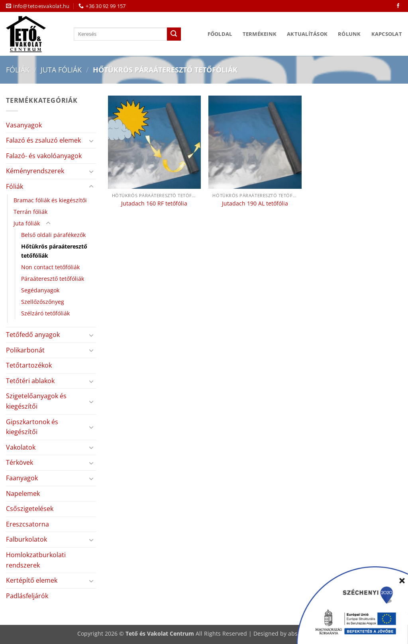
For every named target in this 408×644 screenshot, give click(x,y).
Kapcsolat (386, 33)
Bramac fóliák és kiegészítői (50, 200)
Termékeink (260, 33)
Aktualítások (307, 33)
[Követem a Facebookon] (398, 6)
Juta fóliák (61, 69)
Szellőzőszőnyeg (42, 301)
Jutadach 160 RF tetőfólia (154, 203)
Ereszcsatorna (27, 524)
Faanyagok (22, 478)
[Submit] (173, 34)
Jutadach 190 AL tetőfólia (255, 203)
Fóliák (17, 69)
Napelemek (23, 493)
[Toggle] (91, 140)
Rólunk (349, 33)
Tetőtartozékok (29, 365)
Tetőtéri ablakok (30, 380)
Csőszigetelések (29, 508)
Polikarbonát (25, 350)
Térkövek (19, 462)
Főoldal (220, 33)
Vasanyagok (24, 125)
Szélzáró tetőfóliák (45, 313)
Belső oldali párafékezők (53, 235)
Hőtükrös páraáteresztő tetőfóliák (54, 251)
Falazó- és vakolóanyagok (44, 155)
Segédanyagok (40, 290)
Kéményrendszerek (35, 170)
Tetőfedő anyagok (33, 334)
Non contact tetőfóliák (50, 267)
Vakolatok (20, 447)
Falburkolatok (26, 539)
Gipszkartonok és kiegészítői (32, 427)
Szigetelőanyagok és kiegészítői (36, 401)
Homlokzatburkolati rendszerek (36, 560)
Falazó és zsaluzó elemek (43, 140)
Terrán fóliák (30, 211)
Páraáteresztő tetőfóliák (52, 278)
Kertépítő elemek (31, 580)
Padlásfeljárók (27, 595)
